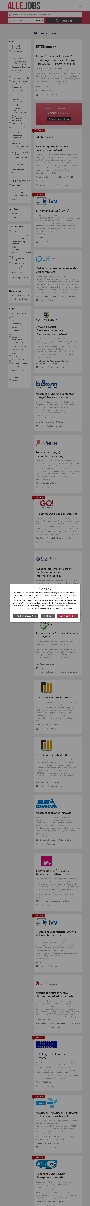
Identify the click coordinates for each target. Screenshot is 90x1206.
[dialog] (45, 603)
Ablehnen (47, 616)
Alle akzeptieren (67, 616)
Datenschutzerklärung (64, 608)
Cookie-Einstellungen (25, 616)
